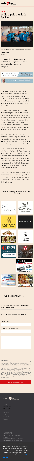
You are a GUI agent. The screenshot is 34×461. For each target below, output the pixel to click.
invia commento (15, 382)
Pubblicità (6, 417)
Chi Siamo (6, 413)
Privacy (5, 419)
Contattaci (6, 423)
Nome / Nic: (5, 321)
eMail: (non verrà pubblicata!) (10, 328)
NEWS (5, 405)
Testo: (4, 335)
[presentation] (14, 354)
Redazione (6, 415)
